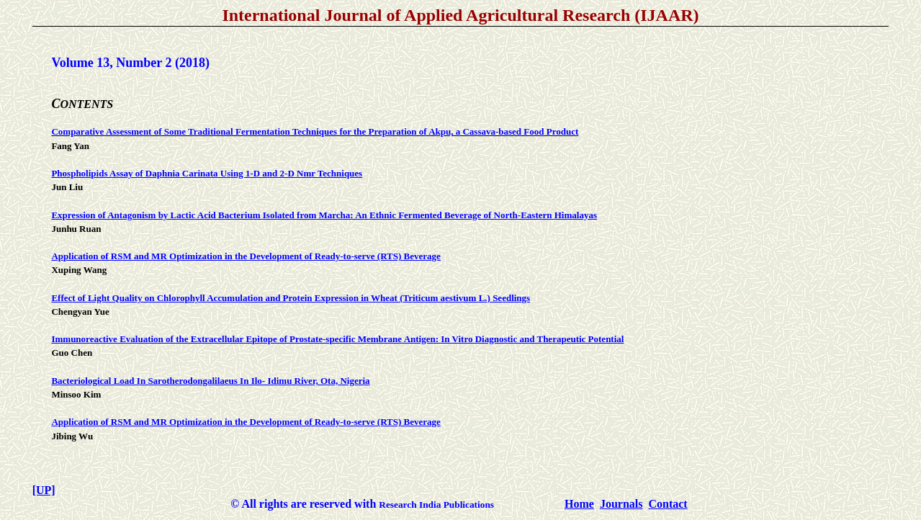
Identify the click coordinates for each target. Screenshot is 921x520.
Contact (667, 504)
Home (579, 504)
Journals (621, 504)
